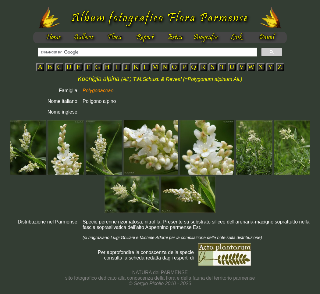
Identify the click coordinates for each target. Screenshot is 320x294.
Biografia (206, 37)
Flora (114, 37)
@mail (266, 37)
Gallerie (84, 37)
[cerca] (147, 52)
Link (236, 37)
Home (53, 37)
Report (145, 37)
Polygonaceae (98, 90)
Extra (175, 37)
